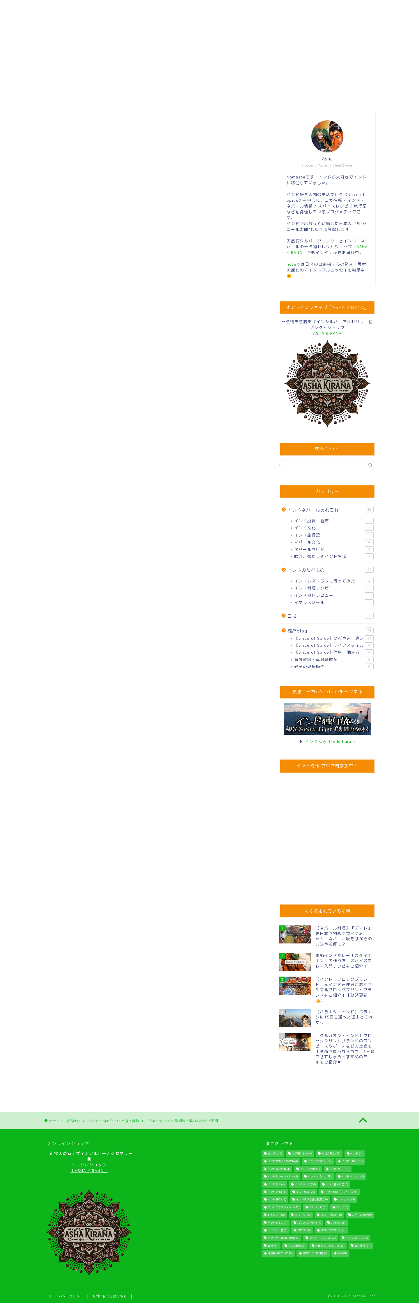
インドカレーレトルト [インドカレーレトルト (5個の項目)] (283, 1177)
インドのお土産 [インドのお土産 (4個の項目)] (279, 1169)
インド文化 (334, 528)
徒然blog (330, 631)
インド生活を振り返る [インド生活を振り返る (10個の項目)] (312, 1200)
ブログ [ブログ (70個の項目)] (303, 1230)
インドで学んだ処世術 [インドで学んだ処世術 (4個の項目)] (283, 1161)
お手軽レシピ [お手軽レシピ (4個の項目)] (302, 1153)
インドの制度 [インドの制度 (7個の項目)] (309, 1169)
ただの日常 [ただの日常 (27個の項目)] (331, 1153)
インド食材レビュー (334, 595)
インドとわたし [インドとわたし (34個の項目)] (319, 1161)
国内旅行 (74, 719)
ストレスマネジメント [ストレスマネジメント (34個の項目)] (283, 1207)
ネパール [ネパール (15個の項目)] (302, 1215)
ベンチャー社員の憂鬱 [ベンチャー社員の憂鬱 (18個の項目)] (283, 1238)
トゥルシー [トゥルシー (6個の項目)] (276, 1215)
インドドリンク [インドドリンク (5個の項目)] (353, 1177)
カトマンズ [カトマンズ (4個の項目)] (346, 1200)
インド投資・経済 (334, 521)
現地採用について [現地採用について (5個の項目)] (280, 1253)
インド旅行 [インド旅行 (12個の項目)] (277, 1200)
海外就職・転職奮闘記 (334, 659)
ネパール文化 (334, 542)
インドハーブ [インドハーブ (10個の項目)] (305, 1184)
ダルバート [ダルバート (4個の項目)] (317, 1207)
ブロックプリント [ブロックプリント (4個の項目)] (333, 1230)
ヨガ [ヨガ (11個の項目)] (273, 1245)
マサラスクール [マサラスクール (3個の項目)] (357, 1238)
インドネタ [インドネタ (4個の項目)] (276, 1184)
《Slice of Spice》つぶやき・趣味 (70, 119)
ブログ (54, 719)
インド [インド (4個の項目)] (356, 1153)
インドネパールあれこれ (330, 510)
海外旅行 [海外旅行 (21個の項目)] (362, 1245)
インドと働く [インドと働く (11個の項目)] (352, 1161)
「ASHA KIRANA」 (89, 1170)
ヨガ (330, 616)
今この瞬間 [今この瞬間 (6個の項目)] (296, 1245)
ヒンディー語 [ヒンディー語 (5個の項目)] (277, 1230)
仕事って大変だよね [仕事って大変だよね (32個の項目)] (329, 1245)
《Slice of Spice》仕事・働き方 (334, 652)
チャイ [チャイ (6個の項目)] (342, 1207)
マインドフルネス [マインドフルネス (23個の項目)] (322, 1238)
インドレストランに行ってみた (334, 581)
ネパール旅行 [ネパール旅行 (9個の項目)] (362, 1215)
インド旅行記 (334, 535)
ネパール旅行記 (334, 549)
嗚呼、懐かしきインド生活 (334, 556)
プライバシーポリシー (65, 1296)
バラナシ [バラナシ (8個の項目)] (338, 1223)
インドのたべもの (330, 570)
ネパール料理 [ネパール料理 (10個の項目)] (331, 1215)
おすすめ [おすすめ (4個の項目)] (275, 1153)
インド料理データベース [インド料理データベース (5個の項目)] (341, 1192)
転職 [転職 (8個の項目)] (342, 1253)
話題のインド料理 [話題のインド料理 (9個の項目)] (315, 1253)
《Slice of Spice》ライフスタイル (334, 645)
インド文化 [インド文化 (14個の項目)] (277, 1192)
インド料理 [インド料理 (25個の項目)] (305, 1192)
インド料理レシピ (334, 588)
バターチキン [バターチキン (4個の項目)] (277, 1223)
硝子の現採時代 (334, 666)
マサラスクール (334, 602)
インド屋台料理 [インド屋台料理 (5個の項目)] (337, 1184)
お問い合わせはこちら (109, 1296)
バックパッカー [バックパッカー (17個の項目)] (309, 1223)
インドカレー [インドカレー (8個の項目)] (339, 1169)
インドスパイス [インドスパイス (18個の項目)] (319, 1177)
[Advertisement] (153, 781)
